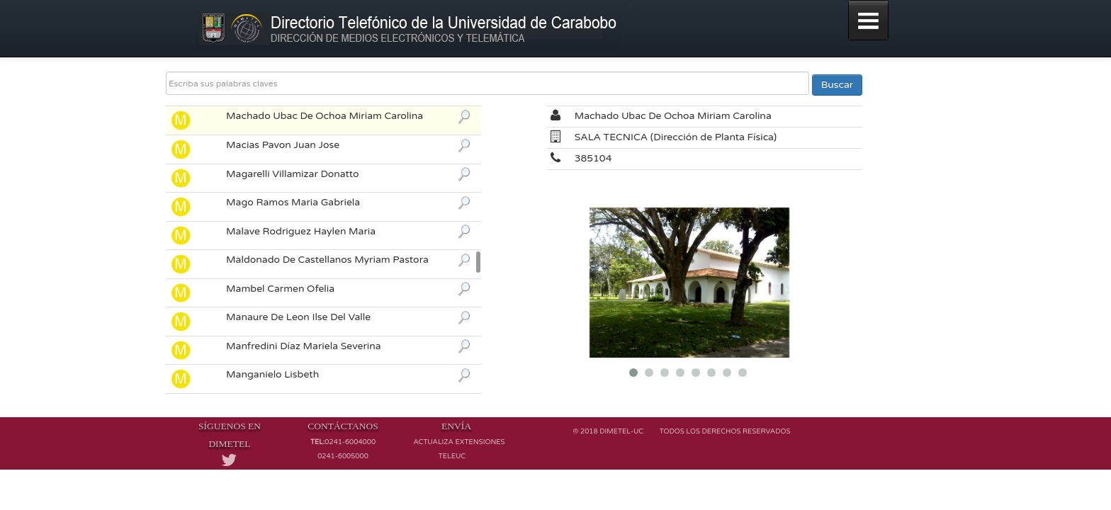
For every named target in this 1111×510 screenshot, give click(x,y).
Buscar (837, 85)
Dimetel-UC (621, 431)
